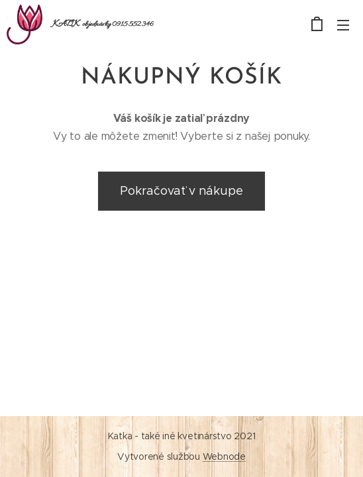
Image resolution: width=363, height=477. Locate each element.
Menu (343, 25)
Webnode (224, 456)
